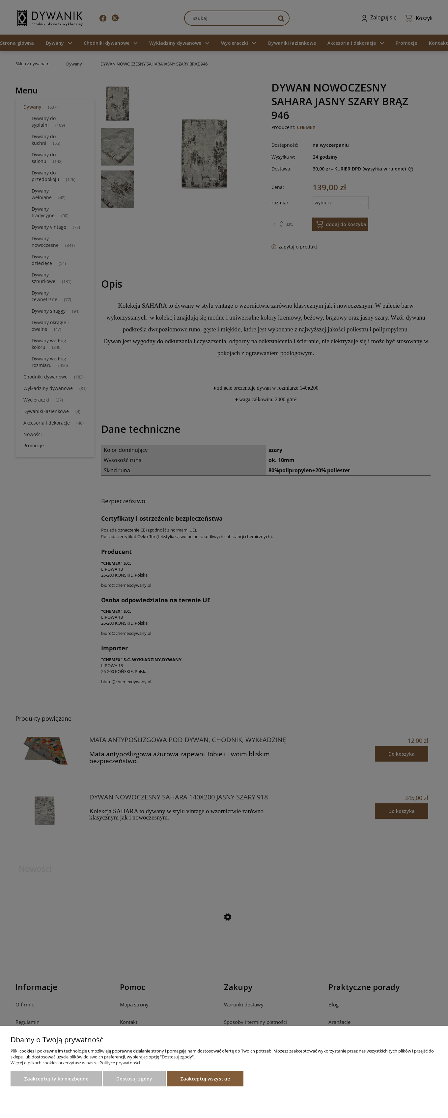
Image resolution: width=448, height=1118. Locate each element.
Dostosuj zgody (134, 1079)
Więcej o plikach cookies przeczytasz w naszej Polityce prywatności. (76, 1063)
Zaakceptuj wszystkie (205, 1079)
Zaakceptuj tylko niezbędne (56, 1079)
